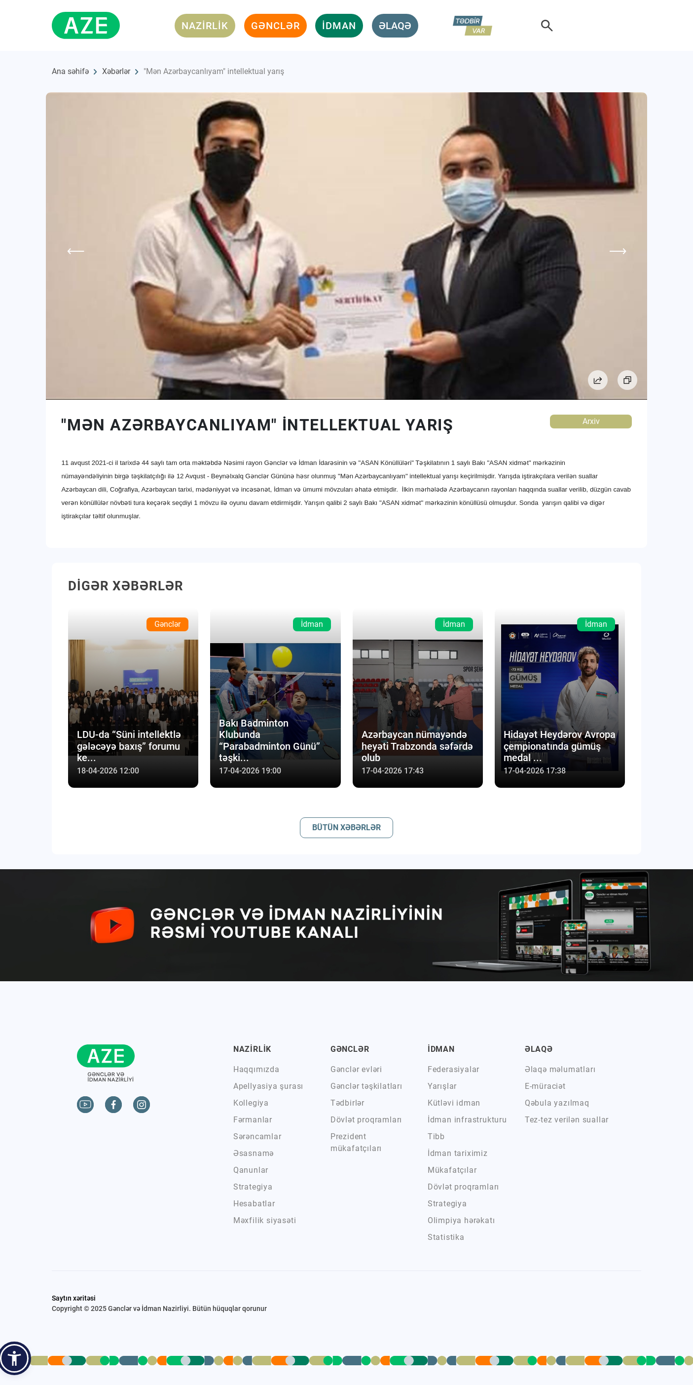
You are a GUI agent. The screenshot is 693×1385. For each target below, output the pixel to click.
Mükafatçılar (452, 1170)
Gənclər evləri (356, 1069)
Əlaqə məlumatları (560, 1069)
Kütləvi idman (454, 1103)
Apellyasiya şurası (268, 1086)
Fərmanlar (252, 1119)
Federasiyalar (453, 1069)
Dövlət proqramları (366, 1119)
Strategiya (253, 1187)
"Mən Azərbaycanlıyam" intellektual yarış (214, 71)
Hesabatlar (254, 1203)
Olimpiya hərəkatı (461, 1220)
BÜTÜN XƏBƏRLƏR (346, 827)
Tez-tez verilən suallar (567, 1119)
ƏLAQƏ (395, 26)
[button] (14, 1358)
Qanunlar (250, 1170)
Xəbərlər (116, 71)
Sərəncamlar (257, 1136)
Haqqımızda (256, 1069)
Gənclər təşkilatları (366, 1086)
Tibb (436, 1136)
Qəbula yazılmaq (557, 1103)
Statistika (446, 1237)
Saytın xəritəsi (74, 1298)
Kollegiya (251, 1103)
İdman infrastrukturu (467, 1119)
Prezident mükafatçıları (356, 1142)
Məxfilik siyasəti (264, 1220)
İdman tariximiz (458, 1153)
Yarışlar (442, 1086)
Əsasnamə (253, 1153)
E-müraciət (545, 1086)
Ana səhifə (70, 71)
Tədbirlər (347, 1103)
